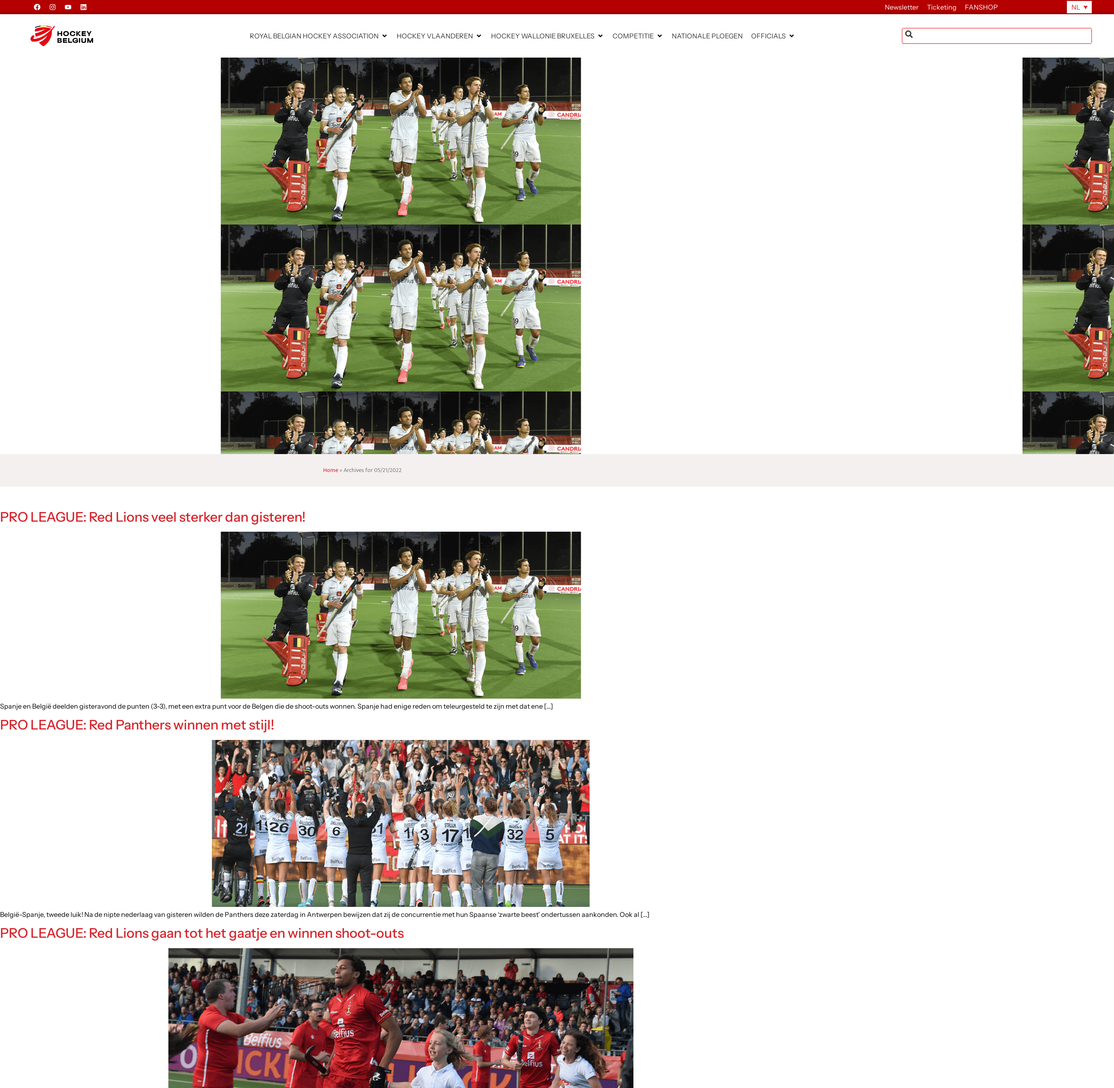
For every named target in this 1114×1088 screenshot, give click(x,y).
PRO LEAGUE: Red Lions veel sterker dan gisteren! (153, 517)
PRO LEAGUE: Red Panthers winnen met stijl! (137, 725)
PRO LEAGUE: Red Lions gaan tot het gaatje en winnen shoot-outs (202, 933)
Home (330, 470)
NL (1075, 7)
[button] (319, 36)
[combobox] (996, 36)
